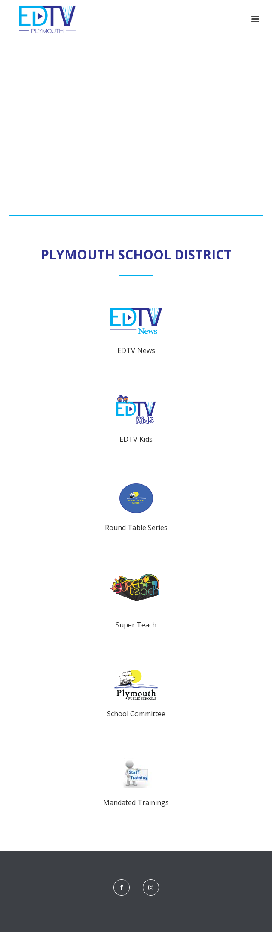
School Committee (136, 713)
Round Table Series (136, 527)
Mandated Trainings (136, 802)
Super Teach (136, 625)
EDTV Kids (136, 439)
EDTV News (136, 350)
